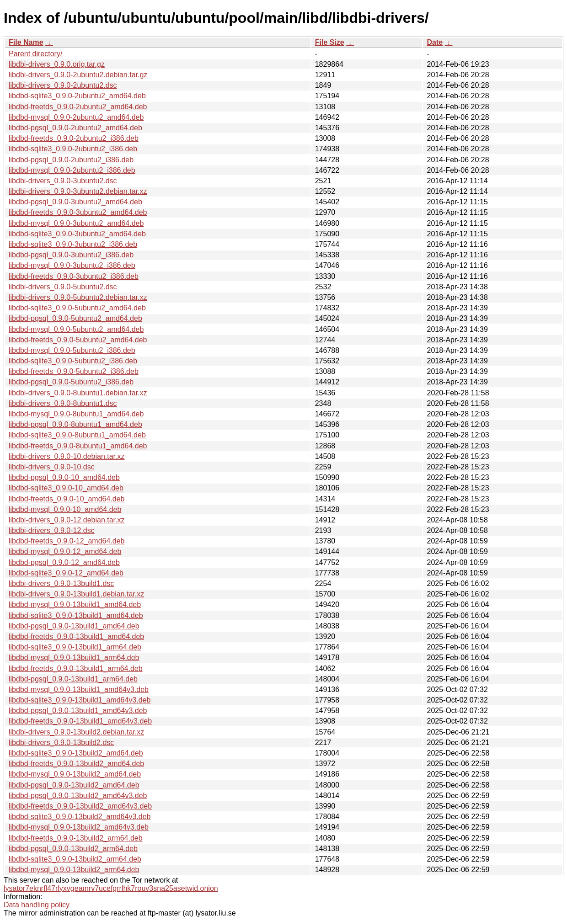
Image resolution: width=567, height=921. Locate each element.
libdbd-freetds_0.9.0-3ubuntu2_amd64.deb (78, 212)
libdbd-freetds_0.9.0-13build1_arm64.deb (76, 668)
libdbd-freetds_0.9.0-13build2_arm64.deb (76, 838)
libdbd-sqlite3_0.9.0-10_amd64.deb (66, 488)
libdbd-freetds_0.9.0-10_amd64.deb (67, 499)
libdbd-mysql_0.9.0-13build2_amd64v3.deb (79, 827)
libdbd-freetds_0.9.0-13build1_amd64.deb (76, 636)
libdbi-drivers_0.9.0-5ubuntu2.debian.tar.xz (78, 297)
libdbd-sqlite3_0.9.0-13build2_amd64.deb (76, 753)
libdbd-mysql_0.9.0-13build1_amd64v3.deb (79, 689)
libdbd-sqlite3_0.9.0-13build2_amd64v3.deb (79, 816)
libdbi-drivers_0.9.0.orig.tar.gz (57, 64)
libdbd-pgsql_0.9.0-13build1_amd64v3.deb (78, 710)
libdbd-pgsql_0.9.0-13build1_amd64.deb (74, 626)
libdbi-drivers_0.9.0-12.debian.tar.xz (66, 520)
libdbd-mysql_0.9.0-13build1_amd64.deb (75, 604)
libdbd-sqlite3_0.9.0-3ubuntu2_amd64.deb (77, 234)
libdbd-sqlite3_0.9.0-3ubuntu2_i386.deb (73, 244)
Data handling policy (37, 905)
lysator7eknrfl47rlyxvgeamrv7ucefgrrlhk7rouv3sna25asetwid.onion (111, 888)
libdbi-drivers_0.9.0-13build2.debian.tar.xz (76, 732)
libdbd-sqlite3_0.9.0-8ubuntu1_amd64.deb (77, 435)
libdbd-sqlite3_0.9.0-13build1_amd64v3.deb (79, 700)
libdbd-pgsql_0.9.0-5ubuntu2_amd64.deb (75, 318)
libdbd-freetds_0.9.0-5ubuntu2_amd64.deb (78, 340)
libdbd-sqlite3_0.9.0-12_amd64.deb (66, 573)
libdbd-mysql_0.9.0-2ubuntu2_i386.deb (72, 170)
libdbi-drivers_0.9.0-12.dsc (52, 530)
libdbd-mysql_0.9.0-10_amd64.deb (65, 509)
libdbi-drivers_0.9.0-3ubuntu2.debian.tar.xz (78, 191)
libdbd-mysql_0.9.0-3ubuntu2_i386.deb (72, 265)
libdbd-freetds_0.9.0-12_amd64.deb (67, 541)
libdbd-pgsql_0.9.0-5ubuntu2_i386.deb (71, 382)
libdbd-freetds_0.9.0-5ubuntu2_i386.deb (74, 371)
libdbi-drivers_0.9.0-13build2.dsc (61, 742)
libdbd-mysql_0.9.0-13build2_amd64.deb (75, 774)
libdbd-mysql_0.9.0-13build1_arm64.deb (74, 657)
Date (435, 42)
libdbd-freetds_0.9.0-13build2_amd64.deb (76, 763)
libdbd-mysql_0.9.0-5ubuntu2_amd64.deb (76, 329)
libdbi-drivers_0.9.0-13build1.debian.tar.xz (76, 594)
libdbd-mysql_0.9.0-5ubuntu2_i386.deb (72, 350)
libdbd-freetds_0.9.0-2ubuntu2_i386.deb (74, 138)
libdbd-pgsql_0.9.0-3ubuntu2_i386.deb (71, 255)
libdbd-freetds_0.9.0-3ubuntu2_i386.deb (74, 276)
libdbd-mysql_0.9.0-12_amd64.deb (65, 551)
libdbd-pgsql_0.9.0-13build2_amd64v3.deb (78, 795)
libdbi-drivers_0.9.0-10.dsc (52, 467)
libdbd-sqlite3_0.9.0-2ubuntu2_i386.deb (73, 149)
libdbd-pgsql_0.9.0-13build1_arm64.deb (73, 679)
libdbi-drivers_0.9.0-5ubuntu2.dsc (63, 287)
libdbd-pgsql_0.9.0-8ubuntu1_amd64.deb (75, 424)
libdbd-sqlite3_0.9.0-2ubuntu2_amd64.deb (77, 96)
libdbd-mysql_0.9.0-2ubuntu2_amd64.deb (76, 117)
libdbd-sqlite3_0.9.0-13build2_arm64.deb (75, 859)
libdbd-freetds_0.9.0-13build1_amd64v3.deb (80, 721)
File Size (329, 42)
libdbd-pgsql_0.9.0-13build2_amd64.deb (74, 785)
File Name (26, 42)
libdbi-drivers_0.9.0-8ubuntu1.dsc (63, 403)
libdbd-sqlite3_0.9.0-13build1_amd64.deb (76, 615)
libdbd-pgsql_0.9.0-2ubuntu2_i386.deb (71, 160)
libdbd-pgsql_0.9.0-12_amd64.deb (64, 562)
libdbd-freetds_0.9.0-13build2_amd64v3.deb (80, 806)
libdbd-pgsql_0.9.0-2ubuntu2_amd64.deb (75, 128)
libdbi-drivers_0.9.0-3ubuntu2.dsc (63, 181)
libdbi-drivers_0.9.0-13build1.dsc (61, 583)
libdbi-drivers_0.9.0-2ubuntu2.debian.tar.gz (78, 75)
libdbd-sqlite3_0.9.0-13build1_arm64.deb (75, 647)
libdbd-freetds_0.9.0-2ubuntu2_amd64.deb (78, 107)
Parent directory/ (35, 54)
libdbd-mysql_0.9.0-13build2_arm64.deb (74, 869)
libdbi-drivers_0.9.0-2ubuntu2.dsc (63, 85)
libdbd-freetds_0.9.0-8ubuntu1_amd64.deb (78, 446)
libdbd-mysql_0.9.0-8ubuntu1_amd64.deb (76, 414)
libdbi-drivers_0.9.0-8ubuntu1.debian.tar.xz (78, 393)
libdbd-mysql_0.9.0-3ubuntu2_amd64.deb (76, 223)
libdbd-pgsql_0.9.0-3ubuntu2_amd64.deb (75, 202)
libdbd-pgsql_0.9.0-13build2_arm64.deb (73, 848)
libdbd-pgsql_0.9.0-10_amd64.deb (64, 477)
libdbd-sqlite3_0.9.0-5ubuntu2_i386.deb (73, 361)
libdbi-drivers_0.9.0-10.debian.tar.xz (66, 456)
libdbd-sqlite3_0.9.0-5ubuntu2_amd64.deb (77, 308)
